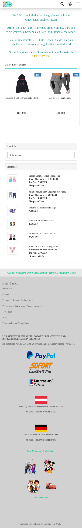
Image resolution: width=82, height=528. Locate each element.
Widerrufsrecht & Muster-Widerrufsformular (22, 306)
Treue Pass (7, 312)
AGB (4, 317)
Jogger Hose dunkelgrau (60, 98)
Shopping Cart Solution (29, 524)
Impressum (7, 289)
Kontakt (6, 294)
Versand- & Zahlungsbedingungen (17, 300)
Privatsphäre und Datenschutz (15, 323)
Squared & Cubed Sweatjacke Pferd (22, 98)
